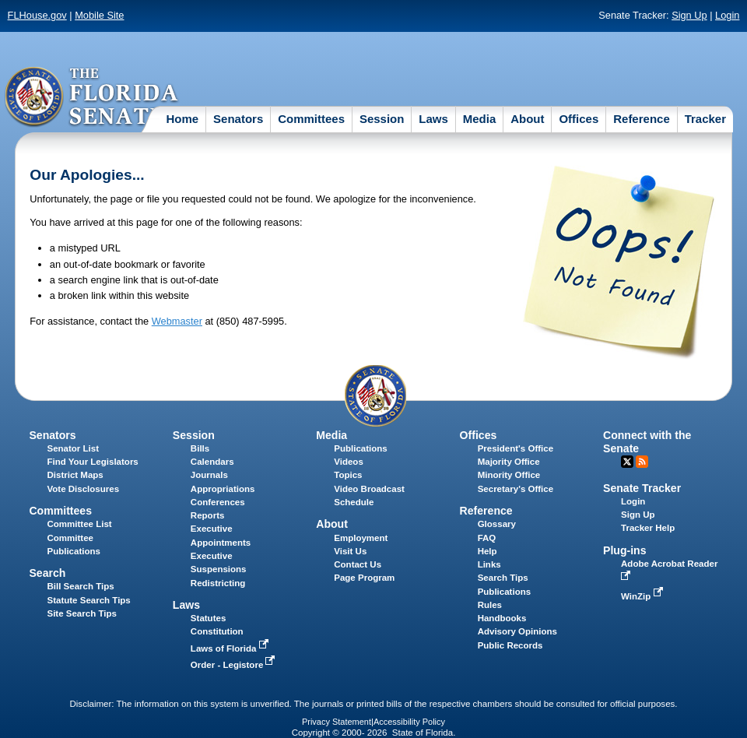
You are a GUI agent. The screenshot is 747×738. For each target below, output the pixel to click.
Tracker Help (648, 527)
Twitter (627, 461)
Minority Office (509, 475)
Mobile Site (99, 15)
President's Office (515, 448)
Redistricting (218, 583)
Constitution (217, 631)
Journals (209, 475)
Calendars (212, 461)
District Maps (75, 475)
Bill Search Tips (80, 586)
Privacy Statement (336, 721)
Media (479, 118)
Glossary (497, 524)
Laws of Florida (231, 648)
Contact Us (357, 564)
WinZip (643, 596)
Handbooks (502, 618)
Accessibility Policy (409, 721)
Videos (348, 461)
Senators (238, 118)
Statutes (208, 618)
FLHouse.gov (37, 15)
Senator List (73, 448)
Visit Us (350, 551)
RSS (642, 461)
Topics (348, 475)
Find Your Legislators (92, 461)
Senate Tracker (642, 488)
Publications (360, 448)
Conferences (218, 502)
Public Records (510, 645)
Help (487, 551)
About (527, 118)
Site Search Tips (81, 613)
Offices (578, 118)
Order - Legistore (235, 664)
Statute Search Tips (88, 600)
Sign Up (689, 15)
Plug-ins (625, 550)
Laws (433, 118)
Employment (361, 538)
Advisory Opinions (517, 631)
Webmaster (177, 321)
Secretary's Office (515, 489)
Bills (200, 448)
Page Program (364, 577)
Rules (490, 605)
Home (182, 118)
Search (47, 573)
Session (382, 118)
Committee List (79, 524)
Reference (641, 118)
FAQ (487, 538)
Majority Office (509, 461)
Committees (311, 118)
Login (727, 15)
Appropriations (223, 489)
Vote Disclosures (83, 489)
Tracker (705, 118)
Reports (208, 515)
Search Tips (503, 577)
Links (489, 564)
